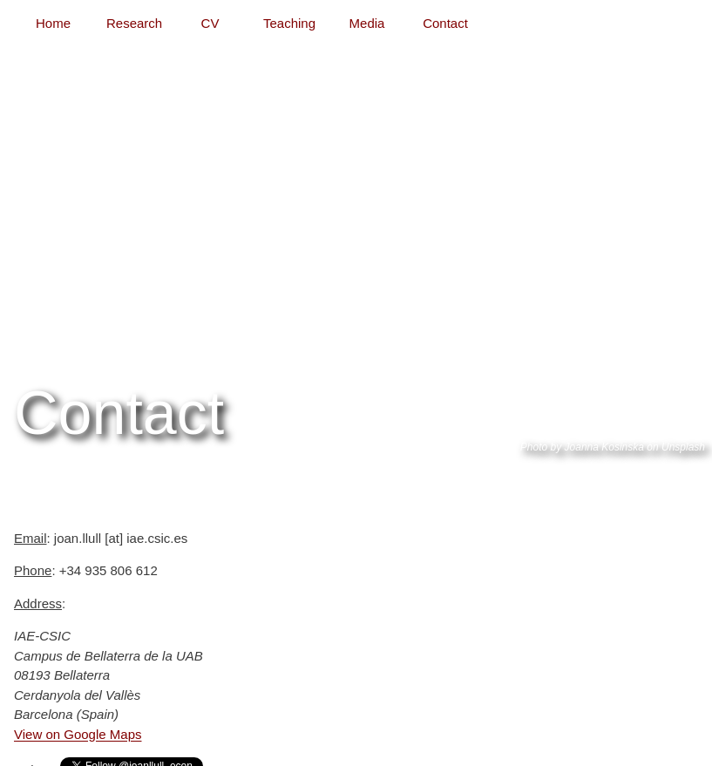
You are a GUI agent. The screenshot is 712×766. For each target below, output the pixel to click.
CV (210, 23)
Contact (445, 23)
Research (134, 23)
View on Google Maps (77, 734)
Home (53, 23)
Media (367, 23)
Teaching (289, 23)
